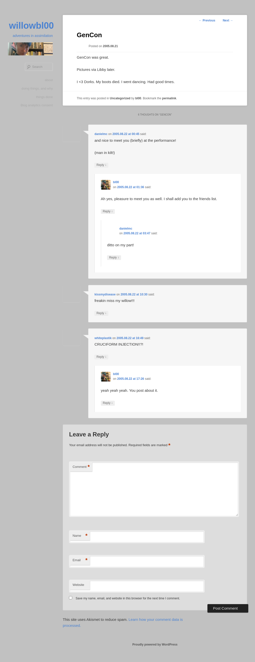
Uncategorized (120, 98)
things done (44, 97)
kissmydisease (105, 294)
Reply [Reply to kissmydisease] (101, 313)
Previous (207, 20)
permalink (169, 98)
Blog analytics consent (37, 105)
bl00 (138, 98)
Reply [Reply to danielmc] (101, 165)
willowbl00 (31, 25)
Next (228, 20)
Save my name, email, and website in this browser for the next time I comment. (128, 598)
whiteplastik (103, 338)
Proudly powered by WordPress (154, 644)
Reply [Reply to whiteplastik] (101, 357)
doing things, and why (37, 88)
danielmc (100, 134)
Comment (81, 467)
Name (79, 535)
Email (79, 560)
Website (78, 585)
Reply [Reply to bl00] (108, 211)
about (49, 80)
